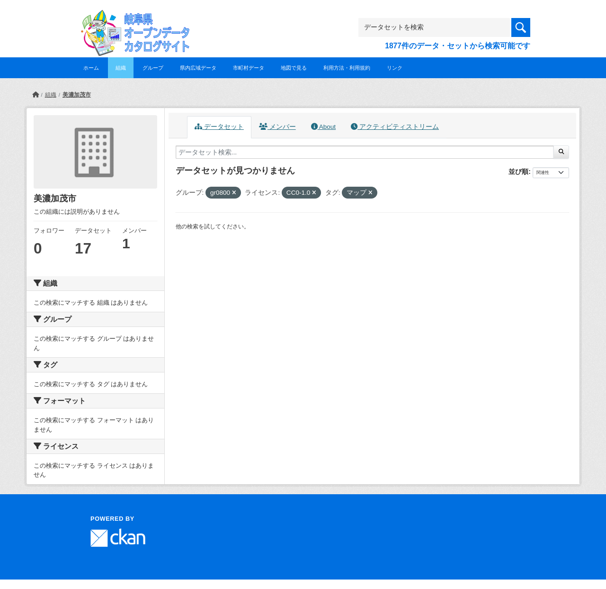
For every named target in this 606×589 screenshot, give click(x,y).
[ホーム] (35, 94)
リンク (394, 68)
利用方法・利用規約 (346, 68)
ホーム (91, 68)
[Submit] (561, 152)
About (323, 126)
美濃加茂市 (76, 94)
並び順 (518, 171)
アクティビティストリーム (395, 126)
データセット (219, 126)
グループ (153, 68)
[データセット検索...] (365, 152)
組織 (121, 68)
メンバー (277, 126)
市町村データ (248, 68)
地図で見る (294, 68)
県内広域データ (198, 68)
